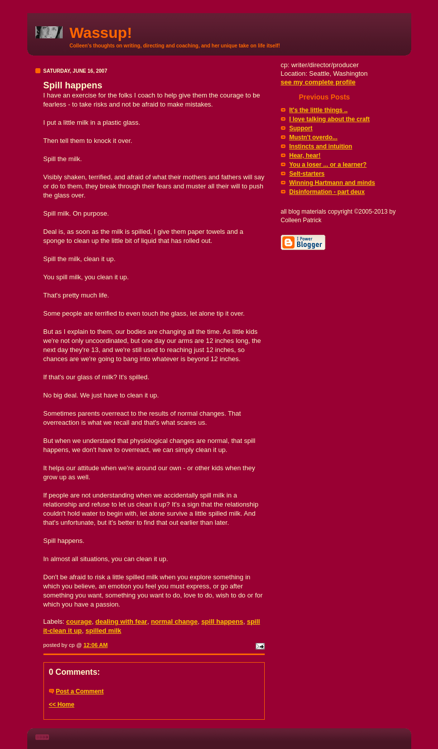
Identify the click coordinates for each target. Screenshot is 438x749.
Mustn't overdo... (313, 137)
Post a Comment (80, 691)
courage (79, 621)
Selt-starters (307, 173)
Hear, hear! (305, 155)
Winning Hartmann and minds (332, 182)
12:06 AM (95, 645)
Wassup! (101, 32)
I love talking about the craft (329, 119)
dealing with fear (121, 621)
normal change (174, 621)
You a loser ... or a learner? (328, 164)
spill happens (222, 621)
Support (301, 128)
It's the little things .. (318, 110)
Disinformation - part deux (327, 191)
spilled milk (103, 630)
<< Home (62, 704)
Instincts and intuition (321, 146)
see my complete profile (318, 82)
